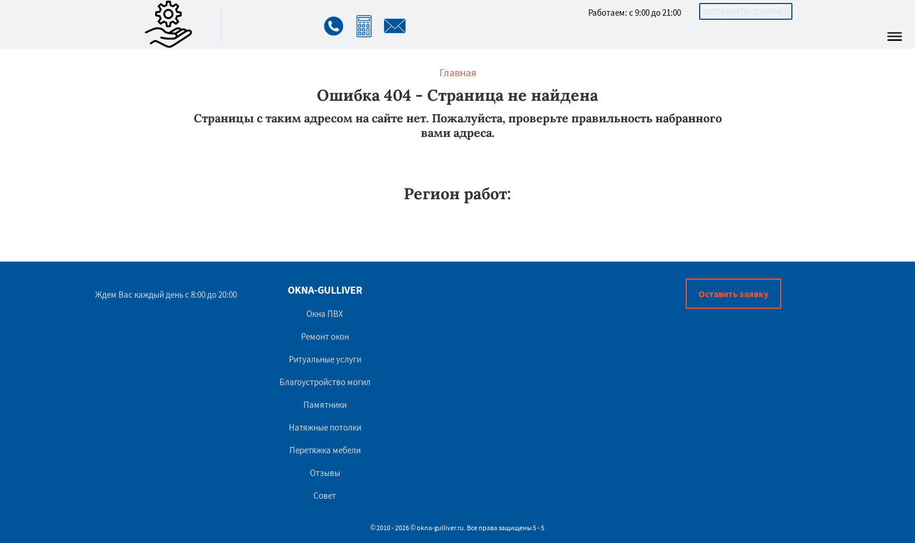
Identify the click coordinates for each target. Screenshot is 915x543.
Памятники (325, 404)
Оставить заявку (746, 11)
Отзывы (325, 472)
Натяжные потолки (325, 427)
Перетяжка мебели (325, 450)
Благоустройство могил (325, 381)
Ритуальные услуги (325, 359)
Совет (324, 495)
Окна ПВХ (324, 313)
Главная (457, 72)
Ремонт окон (325, 336)
